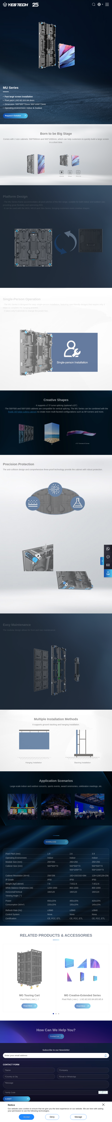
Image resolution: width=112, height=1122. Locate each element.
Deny (52, 1117)
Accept (26, 1117)
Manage (78, 1117)
